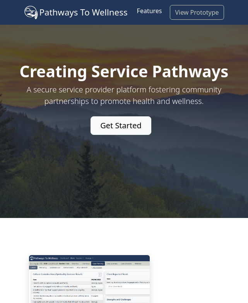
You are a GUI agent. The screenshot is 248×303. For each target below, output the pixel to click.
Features (149, 11)
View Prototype (197, 12)
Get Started (121, 125)
